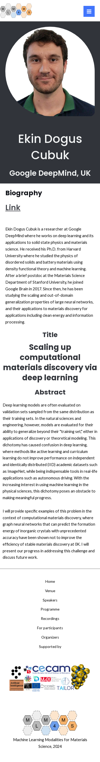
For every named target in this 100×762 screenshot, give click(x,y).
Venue (50, 591)
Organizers (50, 637)
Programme (50, 609)
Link (13, 207)
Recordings (50, 618)
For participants (50, 628)
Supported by (50, 646)
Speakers (50, 600)
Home (50, 581)
